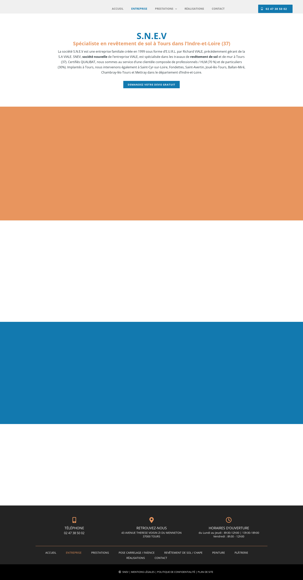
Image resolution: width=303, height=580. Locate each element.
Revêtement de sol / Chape (183, 552)
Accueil (50, 552)
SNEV (125, 572)
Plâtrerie (241, 552)
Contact (161, 558)
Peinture (218, 552)
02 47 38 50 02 (74, 533)
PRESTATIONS (100, 552)
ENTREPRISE (74, 552)
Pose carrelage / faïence (137, 552)
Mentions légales (143, 572)
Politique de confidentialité (176, 572)
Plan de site (205, 572)
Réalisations (135, 558)
